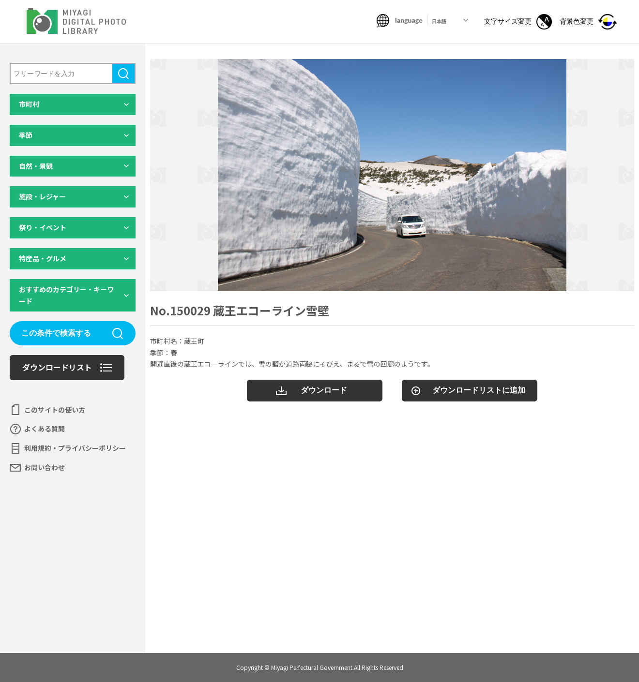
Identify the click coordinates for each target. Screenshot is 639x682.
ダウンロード (324, 390)
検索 (123, 73)
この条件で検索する (56, 333)
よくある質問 (44, 428)
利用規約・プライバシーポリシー (75, 448)
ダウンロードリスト (57, 367)
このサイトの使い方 (54, 410)
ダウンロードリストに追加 (478, 390)
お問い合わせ (44, 467)
